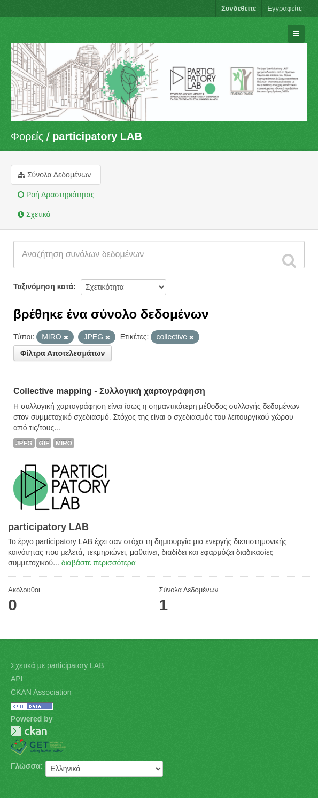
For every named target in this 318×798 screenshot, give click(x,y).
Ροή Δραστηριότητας (56, 194)
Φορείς (27, 136)
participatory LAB (97, 136)
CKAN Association (41, 692)
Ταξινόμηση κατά (43, 286)
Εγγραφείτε (284, 8)
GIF (43, 443)
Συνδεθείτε (238, 8)
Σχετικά (34, 214)
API (17, 679)
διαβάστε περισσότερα (98, 563)
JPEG (24, 443)
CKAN (29, 731)
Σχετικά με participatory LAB (57, 665)
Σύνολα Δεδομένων (54, 175)
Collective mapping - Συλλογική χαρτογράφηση (109, 391)
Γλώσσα (26, 766)
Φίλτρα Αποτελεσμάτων (62, 353)
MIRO (64, 443)
